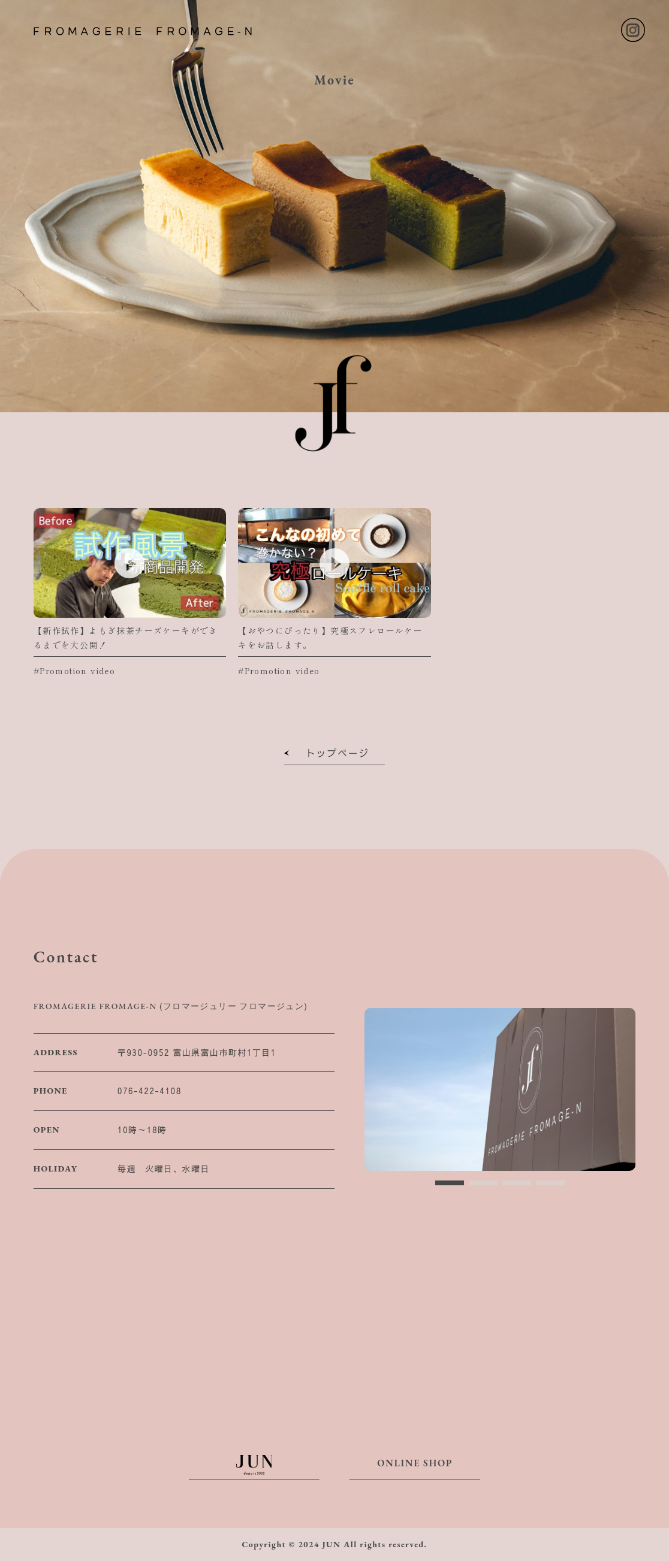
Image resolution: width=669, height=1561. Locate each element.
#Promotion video (74, 671)
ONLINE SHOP (414, 1468)
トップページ (334, 755)
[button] (449, 1182)
